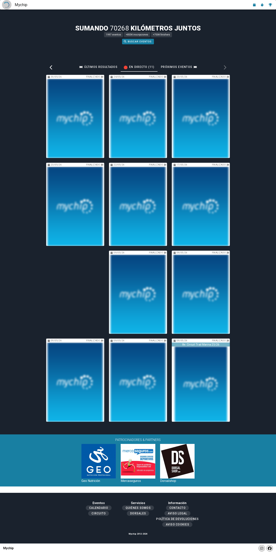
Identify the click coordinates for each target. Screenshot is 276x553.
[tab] (98, 67)
